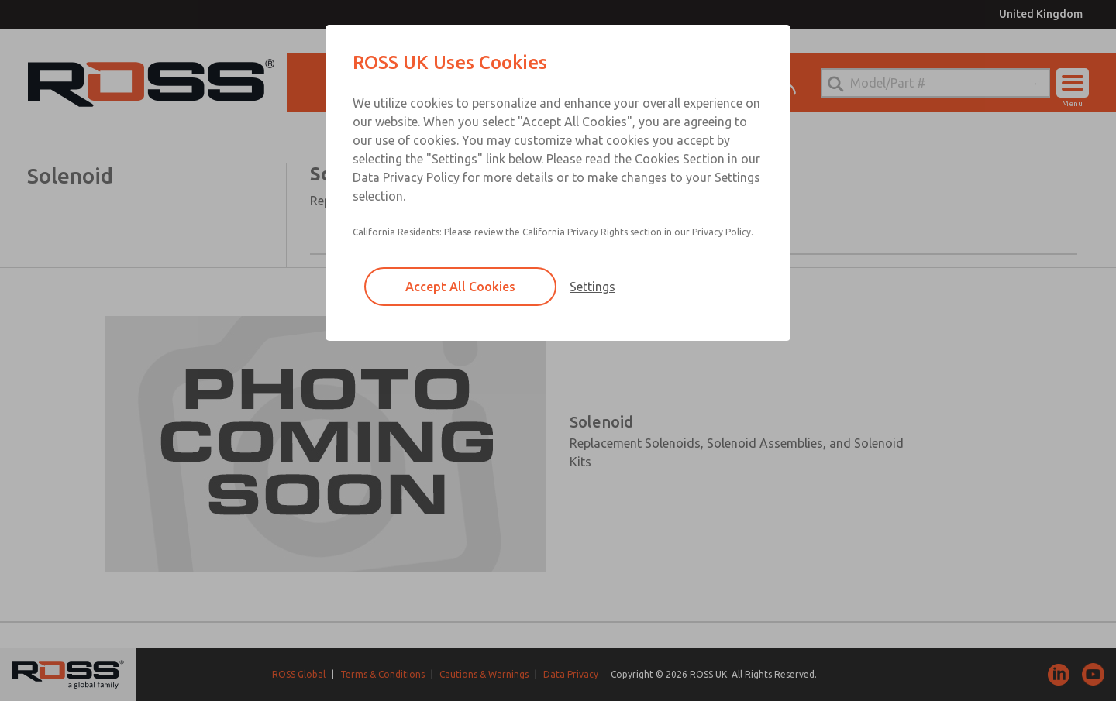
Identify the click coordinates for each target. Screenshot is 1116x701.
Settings (592, 287)
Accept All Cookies (460, 287)
